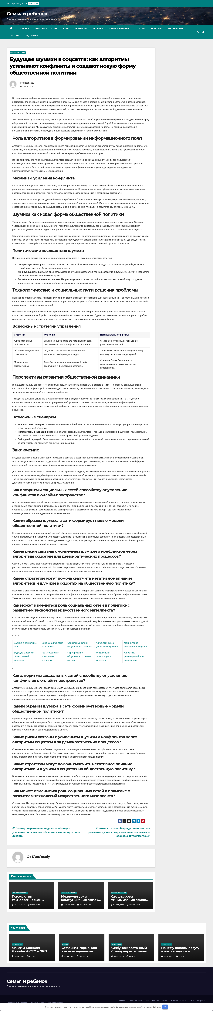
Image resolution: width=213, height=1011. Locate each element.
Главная (24, 28)
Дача (66, 28)
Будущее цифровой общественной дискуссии (24, 656)
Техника (98, 28)
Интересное (175, 28)
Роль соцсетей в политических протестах (50, 656)
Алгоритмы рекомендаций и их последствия (134, 656)
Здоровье (31, 35)
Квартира (156, 28)
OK (165, 1007)
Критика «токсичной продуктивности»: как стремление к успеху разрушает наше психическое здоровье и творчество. (118, 832)
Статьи (140, 28)
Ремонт (14, 35)
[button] (198, 32)
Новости (81, 28)
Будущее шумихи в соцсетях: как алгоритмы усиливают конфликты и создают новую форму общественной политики (73, 66)
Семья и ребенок (27, 14)
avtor (31, 956)
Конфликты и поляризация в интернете (103, 656)
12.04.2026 (19, 956)
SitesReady (28, 83)
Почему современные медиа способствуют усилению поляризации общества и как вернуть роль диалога (46, 832)
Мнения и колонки (17, 52)
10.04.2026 (69, 956)
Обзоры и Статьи (46, 28)
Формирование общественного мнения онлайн (79, 656)
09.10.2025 (169, 956)
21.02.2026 (119, 956)
